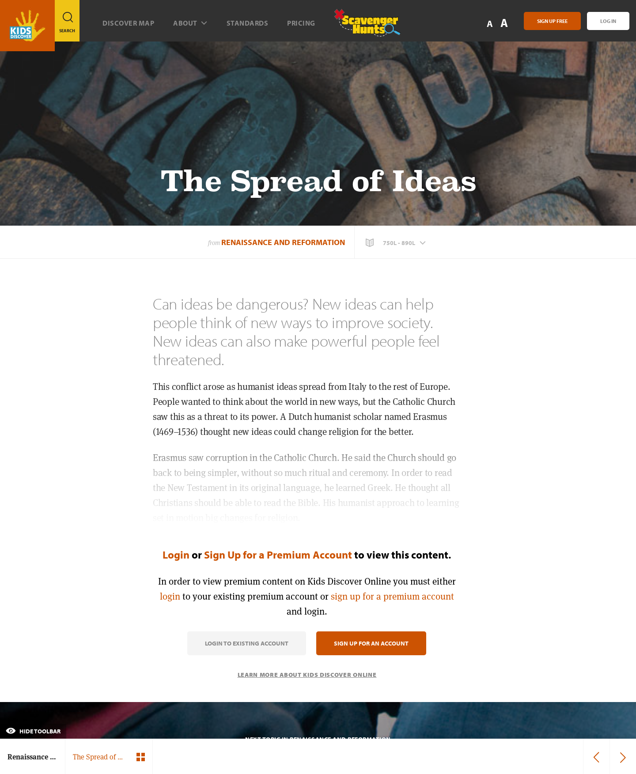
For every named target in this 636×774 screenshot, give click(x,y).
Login (176, 554)
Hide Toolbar (33, 731)
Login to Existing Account (246, 643)
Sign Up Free (552, 21)
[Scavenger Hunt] (360, 26)
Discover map (128, 23)
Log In (608, 21)
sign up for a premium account (392, 596)
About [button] (190, 23)
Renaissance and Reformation (283, 242)
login (170, 596)
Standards (248, 23)
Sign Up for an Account (371, 643)
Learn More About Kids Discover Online (307, 675)
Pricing (301, 23)
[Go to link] (27, 25)
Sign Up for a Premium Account (278, 554)
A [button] (504, 22)
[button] (396, 243)
